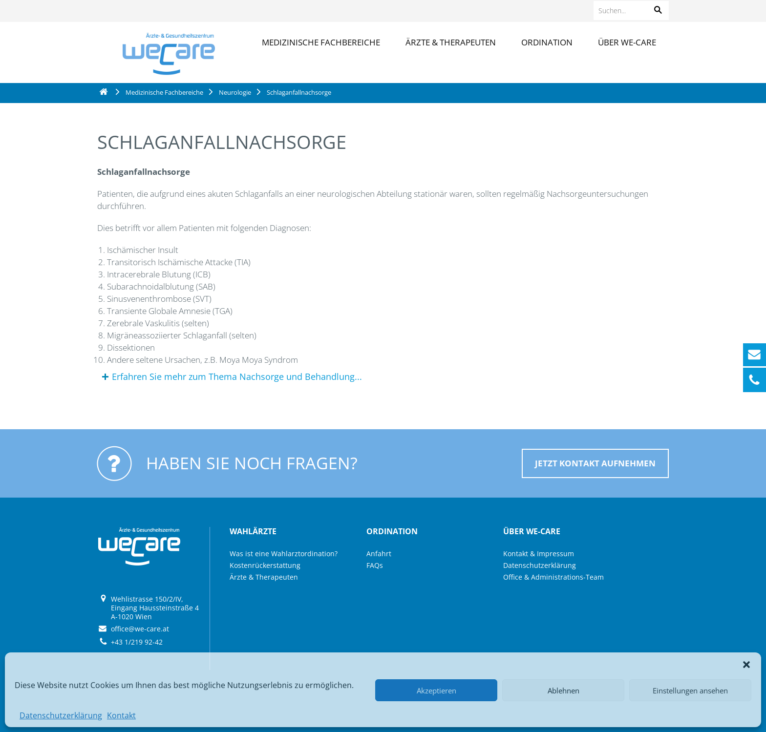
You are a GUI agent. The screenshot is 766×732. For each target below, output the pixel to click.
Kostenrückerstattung (265, 565)
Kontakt (121, 715)
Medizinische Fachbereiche (321, 42)
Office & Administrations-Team (553, 577)
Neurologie (235, 92)
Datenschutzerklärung (61, 715)
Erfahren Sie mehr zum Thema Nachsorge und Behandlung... (237, 376)
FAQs (374, 565)
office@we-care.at (140, 628)
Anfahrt (378, 553)
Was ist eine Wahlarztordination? (284, 553)
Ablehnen (563, 690)
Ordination (547, 42)
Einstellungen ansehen (690, 690)
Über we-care (627, 42)
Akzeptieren (436, 690)
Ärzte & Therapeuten (450, 42)
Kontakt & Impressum (538, 553)
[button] (746, 664)
